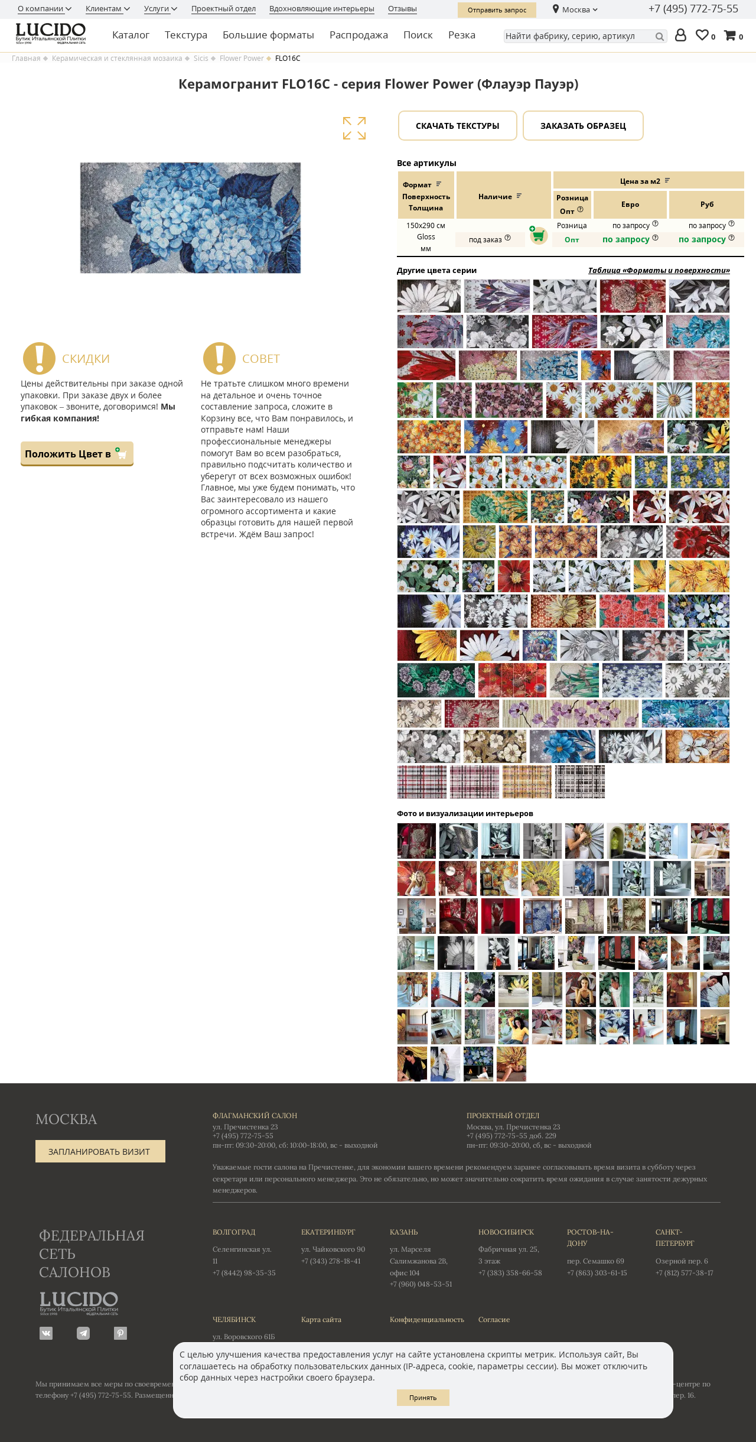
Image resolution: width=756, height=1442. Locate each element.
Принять (423, 1397)
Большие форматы (268, 34)
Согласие (494, 1319)
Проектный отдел (223, 8)
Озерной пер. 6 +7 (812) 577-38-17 (688, 1251)
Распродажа (359, 34)
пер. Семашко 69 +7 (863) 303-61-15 (599, 1251)
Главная (26, 58)
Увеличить (354, 128)
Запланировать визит (99, 1151)
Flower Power (242, 58)
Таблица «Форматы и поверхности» (659, 270)
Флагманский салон (255, 1115)
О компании (41, 8)
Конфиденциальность (422, 1319)
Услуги (157, 8)
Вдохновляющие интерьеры (321, 8)
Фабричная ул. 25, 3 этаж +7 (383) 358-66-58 (510, 1251)
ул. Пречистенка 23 (245, 1126)
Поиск (418, 34)
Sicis (201, 58)
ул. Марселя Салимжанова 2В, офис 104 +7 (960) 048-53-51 (422, 1257)
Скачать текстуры (458, 125)
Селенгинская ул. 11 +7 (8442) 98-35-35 (245, 1251)
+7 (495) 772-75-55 (693, 9)
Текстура (186, 34)
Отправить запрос (497, 9)
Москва (576, 9)
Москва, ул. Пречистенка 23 (514, 1126)
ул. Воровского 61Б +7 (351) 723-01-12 (245, 1333)
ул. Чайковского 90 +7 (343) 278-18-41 (333, 1245)
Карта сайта (321, 1319)
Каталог (130, 34)
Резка (461, 34)
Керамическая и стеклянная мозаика (117, 58)
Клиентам (104, 8)
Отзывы (402, 8)
